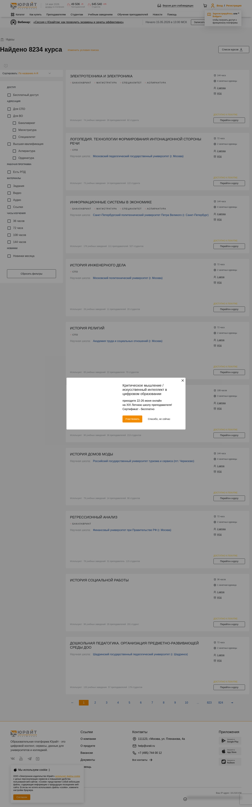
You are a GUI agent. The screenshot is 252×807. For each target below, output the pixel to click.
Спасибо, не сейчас (159, 419)
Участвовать (132, 419)
